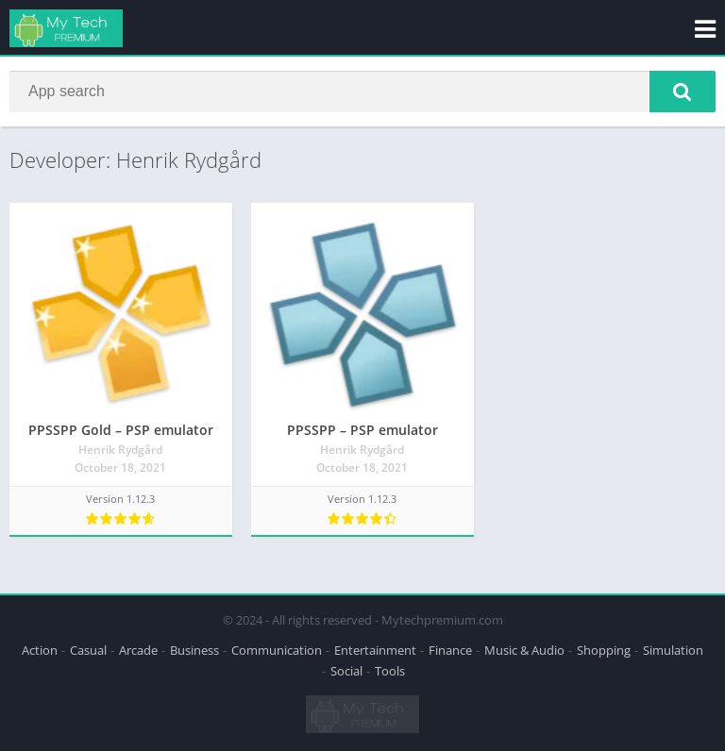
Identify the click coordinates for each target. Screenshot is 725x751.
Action (40, 650)
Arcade (138, 650)
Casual (88, 650)
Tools (390, 670)
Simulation (673, 650)
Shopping (604, 650)
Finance (450, 650)
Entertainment (375, 650)
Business (194, 650)
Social (346, 670)
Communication (276, 650)
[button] (682, 91)
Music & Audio (524, 650)
